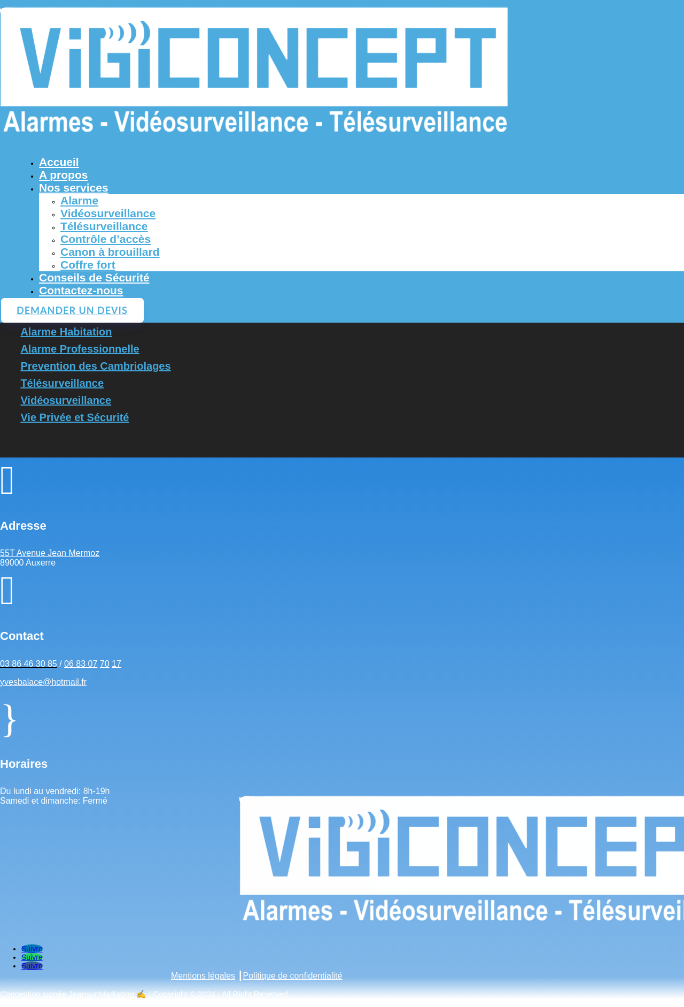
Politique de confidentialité (293, 975)
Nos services (73, 187)
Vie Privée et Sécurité (74, 417)
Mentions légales (203, 975)
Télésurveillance (103, 226)
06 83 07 (80, 663)
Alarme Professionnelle (79, 349)
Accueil (59, 162)
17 (116, 663)
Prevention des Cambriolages (95, 366)
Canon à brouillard (110, 252)
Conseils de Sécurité (94, 277)
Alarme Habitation (66, 332)
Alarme (79, 200)
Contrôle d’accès (105, 239)
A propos (63, 175)
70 (105, 663)
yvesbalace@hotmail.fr (43, 681)
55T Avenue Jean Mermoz (49, 553)
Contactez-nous (81, 290)
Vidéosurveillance (108, 213)
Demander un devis (72, 310)
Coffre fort (87, 264)
